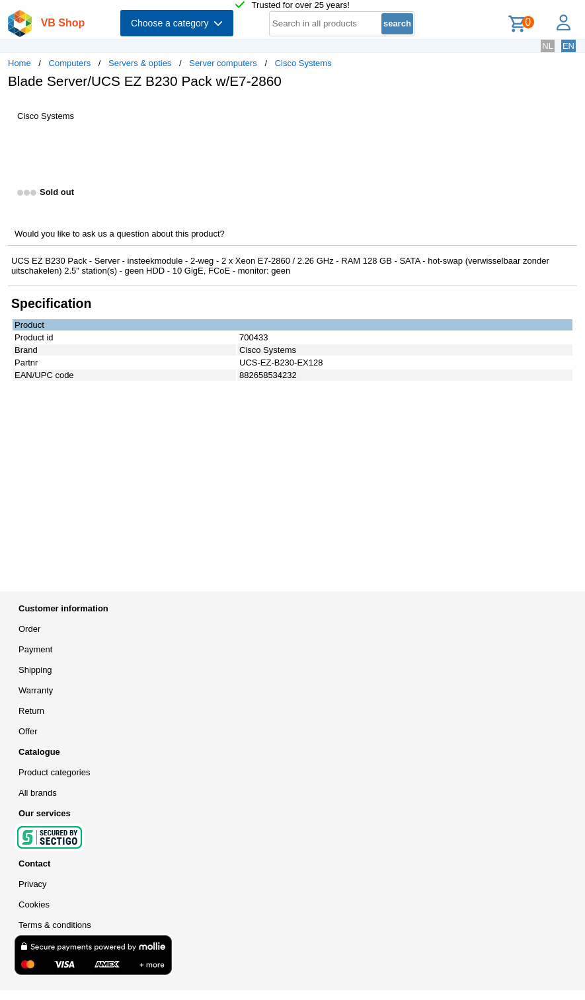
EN (568, 46)
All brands (38, 793)
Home (19, 63)
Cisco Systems (303, 63)
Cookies (34, 904)
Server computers (223, 63)
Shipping (35, 670)
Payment (35, 649)
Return (31, 711)
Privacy (33, 884)
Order (29, 629)
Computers (70, 63)
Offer (28, 731)
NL (547, 46)
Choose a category (177, 23)
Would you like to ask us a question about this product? (120, 234)
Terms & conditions (55, 925)
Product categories (54, 772)
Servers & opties (139, 63)
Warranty (36, 690)
